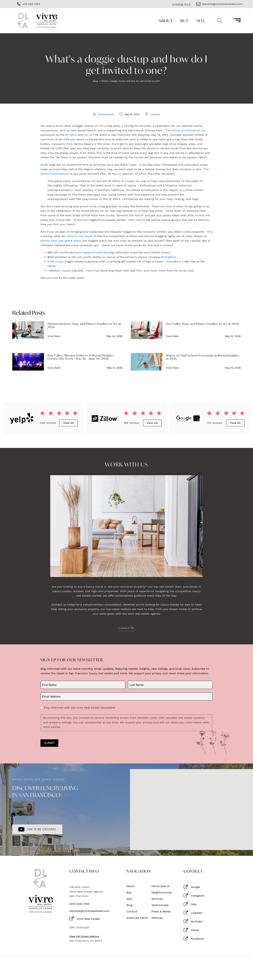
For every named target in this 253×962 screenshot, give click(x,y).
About (165, 20)
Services (157, 898)
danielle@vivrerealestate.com (89, 911)
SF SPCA (71, 134)
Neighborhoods (161, 892)
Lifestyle (155, 114)
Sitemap (157, 917)
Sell (200, 20)
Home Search (160, 886)
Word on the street (80, 236)
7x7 (86, 134)
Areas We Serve (137, 917)
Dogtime (170, 257)
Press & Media (161, 911)
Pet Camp (56, 261)
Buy (184, 20)
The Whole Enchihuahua (182, 130)
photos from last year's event (60, 240)
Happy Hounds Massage (98, 252)
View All (68, 423)
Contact (131, 911)
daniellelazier (106, 114)
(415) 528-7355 (79, 904)
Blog (95, 81)
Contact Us (181, 4)
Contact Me (126, 628)
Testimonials (160, 905)
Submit (49, 742)
